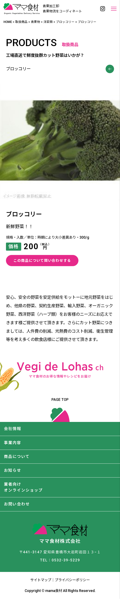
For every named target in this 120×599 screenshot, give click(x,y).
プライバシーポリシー (72, 580)
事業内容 (12, 442)
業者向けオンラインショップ (23, 487)
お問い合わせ (17, 504)
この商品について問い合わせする (42, 260)
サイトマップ (40, 580)
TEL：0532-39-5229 (60, 560)
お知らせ (12, 470)
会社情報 (12, 428)
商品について (17, 456)
